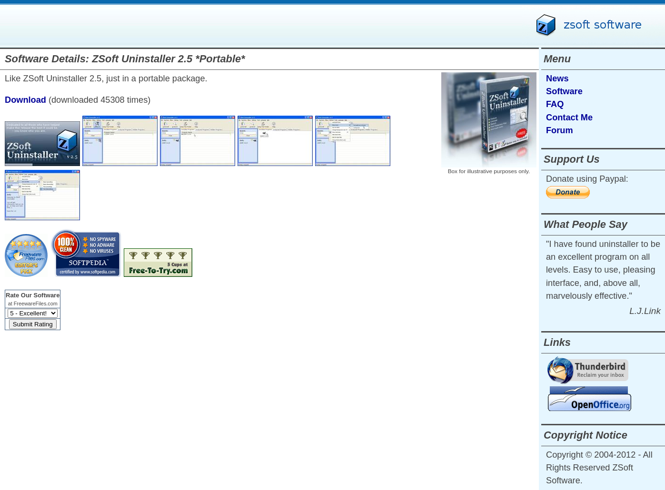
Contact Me (569, 117)
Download (25, 100)
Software (564, 91)
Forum (559, 130)
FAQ (555, 104)
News (557, 78)
